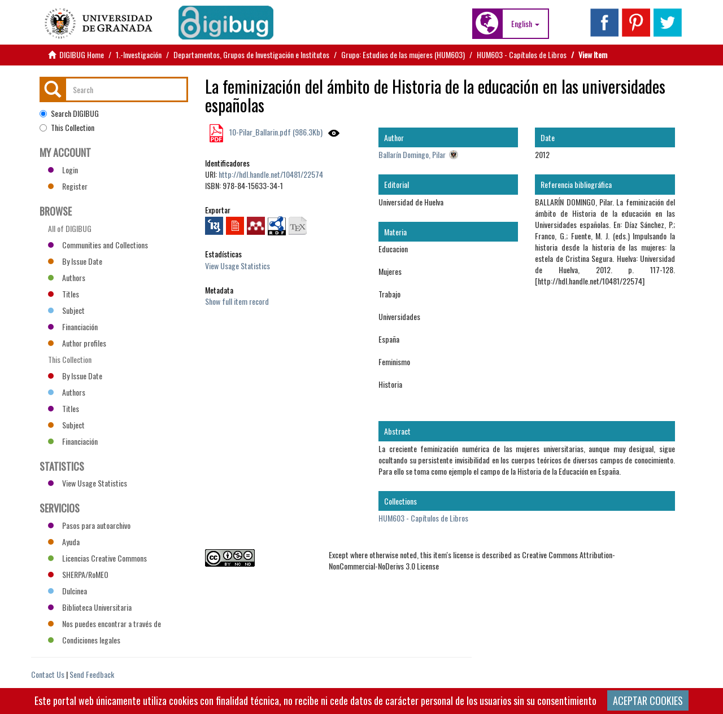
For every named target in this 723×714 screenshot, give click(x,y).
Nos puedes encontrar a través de (104, 623)
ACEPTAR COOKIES (648, 700)
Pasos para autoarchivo (89, 525)
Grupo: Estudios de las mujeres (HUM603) (403, 54)
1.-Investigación (139, 54)
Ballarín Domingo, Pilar (412, 154)
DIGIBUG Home (81, 54)
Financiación (73, 326)
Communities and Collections (98, 245)
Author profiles (77, 343)
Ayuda (64, 541)
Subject (66, 310)
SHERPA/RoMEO (78, 574)
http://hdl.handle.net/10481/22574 (271, 174)
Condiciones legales (84, 640)
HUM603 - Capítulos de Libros (522, 54)
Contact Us (47, 674)
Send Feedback (91, 674)
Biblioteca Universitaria (90, 607)
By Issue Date (75, 261)
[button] (525, 23)
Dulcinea (67, 591)
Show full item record (237, 301)
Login (63, 170)
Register (68, 186)
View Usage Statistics (237, 265)
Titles (63, 294)
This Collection (67, 127)
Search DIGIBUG (69, 113)
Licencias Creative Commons (97, 558)
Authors (66, 277)
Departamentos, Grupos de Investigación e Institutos (251, 54)
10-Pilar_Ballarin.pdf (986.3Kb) (275, 132)
